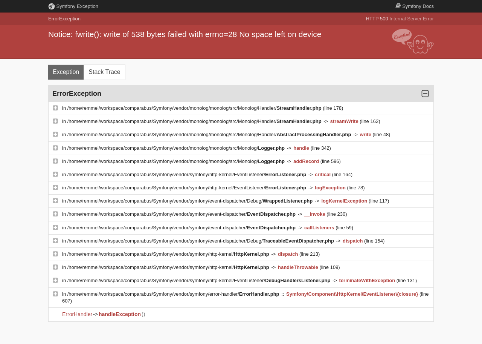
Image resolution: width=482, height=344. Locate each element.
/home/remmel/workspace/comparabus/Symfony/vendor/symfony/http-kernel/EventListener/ (187, 174)
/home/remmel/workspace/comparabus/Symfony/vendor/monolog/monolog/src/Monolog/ (176, 148)
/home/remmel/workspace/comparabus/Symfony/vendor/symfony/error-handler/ (174, 294)
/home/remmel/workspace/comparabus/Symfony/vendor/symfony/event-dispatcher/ (182, 214)
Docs (414, 6)
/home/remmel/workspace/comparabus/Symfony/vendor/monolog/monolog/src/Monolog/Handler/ (195, 108)
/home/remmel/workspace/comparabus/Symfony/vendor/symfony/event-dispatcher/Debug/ (190, 201)
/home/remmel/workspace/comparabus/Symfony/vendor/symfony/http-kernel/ (169, 254)
